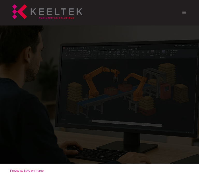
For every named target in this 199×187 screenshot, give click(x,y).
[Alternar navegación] (184, 12)
